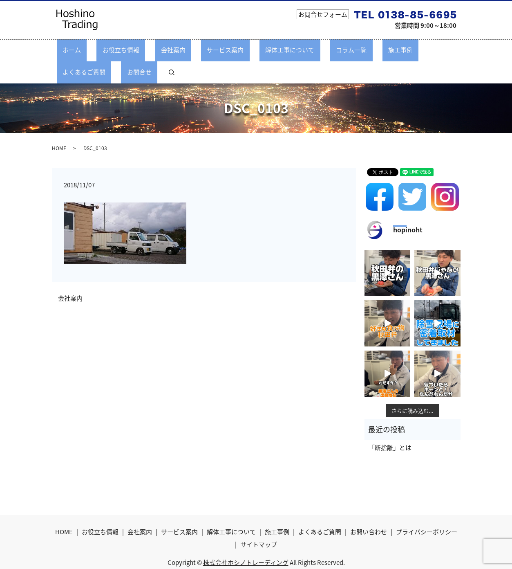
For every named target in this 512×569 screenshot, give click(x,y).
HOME (59, 125)
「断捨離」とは (390, 425)
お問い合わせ (368, 508)
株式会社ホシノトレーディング (245, 539)
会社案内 (153, 49)
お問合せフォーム (322, 14)
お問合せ (421, 49)
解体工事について (246, 49)
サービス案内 (194, 49)
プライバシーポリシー (426, 508)
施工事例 (334, 49)
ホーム (76, 49)
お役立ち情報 (113, 49)
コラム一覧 (296, 49)
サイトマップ (258, 521)
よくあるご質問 (377, 49)
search (444, 50)
